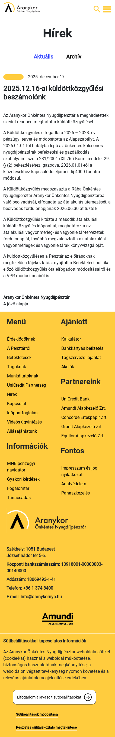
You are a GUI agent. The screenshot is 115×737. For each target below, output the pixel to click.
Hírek (12, 394)
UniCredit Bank (75, 399)
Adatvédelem (73, 483)
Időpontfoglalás (22, 412)
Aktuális (43, 56)
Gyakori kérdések (23, 479)
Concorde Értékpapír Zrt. (84, 417)
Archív (73, 56)
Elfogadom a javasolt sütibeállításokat (49, 697)
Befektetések (19, 357)
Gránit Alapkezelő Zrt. (82, 426)
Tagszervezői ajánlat (81, 357)
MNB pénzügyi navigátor (21, 467)
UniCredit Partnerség (26, 385)
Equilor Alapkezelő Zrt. (82, 435)
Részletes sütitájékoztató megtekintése (46, 727)
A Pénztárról (18, 348)
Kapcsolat (16, 403)
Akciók (67, 366)
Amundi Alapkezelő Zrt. (83, 408)
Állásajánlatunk (22, 431)
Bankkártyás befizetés (82, 348)
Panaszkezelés (75, 493)
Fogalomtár (18, 488)
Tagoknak (16, 366)
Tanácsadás (19, 497)
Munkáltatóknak (22, 376)
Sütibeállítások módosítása (37, 714)
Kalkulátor (71, 339)
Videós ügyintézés (24, 422)
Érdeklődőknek (21, 339)
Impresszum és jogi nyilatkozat (79, 471)
